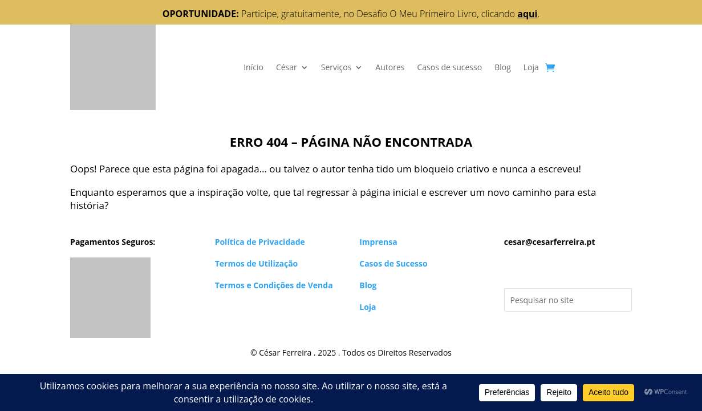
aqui (527, 13)
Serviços (336, 67)
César (286, 67)
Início (253, 67)
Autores (389, 67)
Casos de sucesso (449, 67)
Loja (531, 67)
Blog (502, 67)
